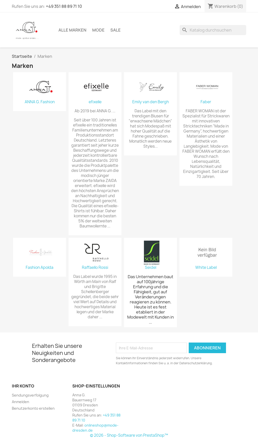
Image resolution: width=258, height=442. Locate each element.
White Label (206, 267)
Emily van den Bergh (150, 102)
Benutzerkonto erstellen (33, 408)
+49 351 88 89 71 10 (64, 6)
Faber (206, 102)
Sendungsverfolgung (30, 395)
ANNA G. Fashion (40, 102)
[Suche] (213, 30)
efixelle (95, 102)
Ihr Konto (23, 386)
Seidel (150, 267)
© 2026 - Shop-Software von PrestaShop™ (129, 435)
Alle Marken (72, 30)
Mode (98, 30)
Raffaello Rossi (95, 267)
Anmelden (20, 401)
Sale (115, 30)
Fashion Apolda (39, 267)
